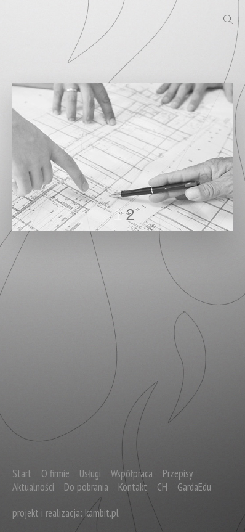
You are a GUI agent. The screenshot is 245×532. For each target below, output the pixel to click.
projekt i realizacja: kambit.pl (65, 513)
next (198, 154)
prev (47, 154)
